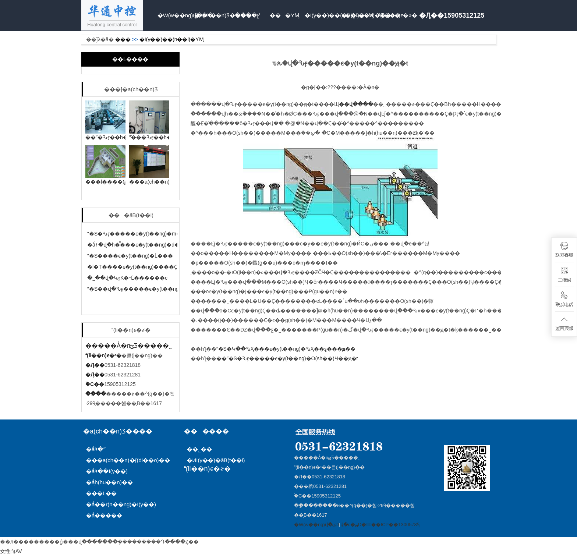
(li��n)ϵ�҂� (396, 15)
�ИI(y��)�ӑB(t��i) (216, 460)
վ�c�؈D (351, 524)
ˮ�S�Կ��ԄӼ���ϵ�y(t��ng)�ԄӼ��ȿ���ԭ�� (285, 349)
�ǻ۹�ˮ (96, 449)
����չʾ (248, 15)
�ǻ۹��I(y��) (107, 471)
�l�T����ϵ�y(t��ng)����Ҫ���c (141, 267)
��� (123, 39)
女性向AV (11, 551)
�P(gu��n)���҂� (359, 15)
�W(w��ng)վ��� (175, 15)
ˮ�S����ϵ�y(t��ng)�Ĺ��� (130, 256)
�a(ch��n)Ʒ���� (212, 15)
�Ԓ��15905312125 (451, 15)
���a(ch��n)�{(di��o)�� (128, 460)
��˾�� (201, 449)
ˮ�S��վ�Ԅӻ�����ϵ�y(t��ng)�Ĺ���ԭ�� (152, 289)
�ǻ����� (104, 515)
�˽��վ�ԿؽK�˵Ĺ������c (127, 278)
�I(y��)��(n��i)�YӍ (322, 15)
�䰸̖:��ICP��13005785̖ (390, 524)
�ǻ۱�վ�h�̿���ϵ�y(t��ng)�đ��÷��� (145, 245)
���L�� (101, 493)
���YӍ (285, 15)
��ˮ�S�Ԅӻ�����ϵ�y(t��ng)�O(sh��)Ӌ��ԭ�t (287, 358)
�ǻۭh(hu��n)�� (109, 482)
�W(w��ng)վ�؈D (316, 524)
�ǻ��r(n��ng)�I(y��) (121, 504)
